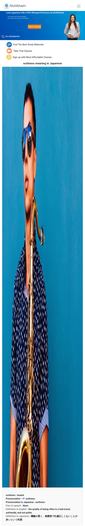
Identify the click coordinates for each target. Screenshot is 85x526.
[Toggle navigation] (79, 6)
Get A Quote (34, 26)
